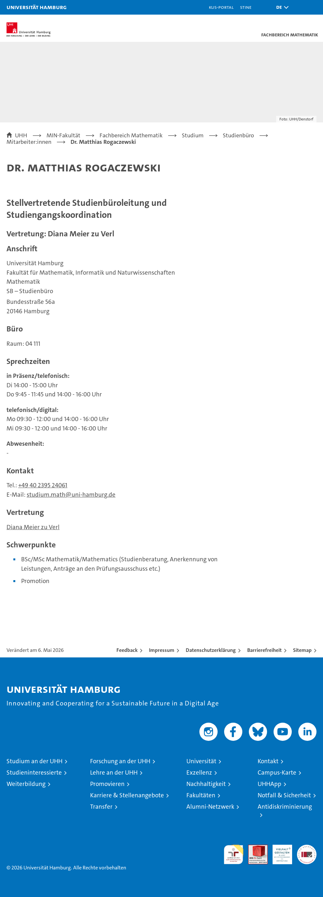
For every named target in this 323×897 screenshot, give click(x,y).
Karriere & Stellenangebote (127, 795)
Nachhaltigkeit (206, 784)
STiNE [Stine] (245, 7)
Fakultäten (200, 795)
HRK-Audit (279, 851)
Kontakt (268, 761)
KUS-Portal (221, 7)
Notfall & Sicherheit (284, 795)
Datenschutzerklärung (211, 650)
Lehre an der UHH (114, 772)
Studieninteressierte (34, 772)
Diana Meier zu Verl (33, 527)
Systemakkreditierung (306, 848)
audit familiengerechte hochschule (233, 854)
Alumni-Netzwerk (210, 807)
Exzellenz (199, 772)
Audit (254, 848)
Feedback (127, 650)
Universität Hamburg (37, 7)
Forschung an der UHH (120, 761)
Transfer (101, 807)
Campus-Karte (277, 772)
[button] (281, 7)
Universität (201, 761)
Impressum (161, 650)
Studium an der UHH (34, 761)
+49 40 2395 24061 (42, 485)
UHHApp (269, 784)
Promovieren (107, 784)
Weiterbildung (26, 784)
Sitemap (302, 650)
